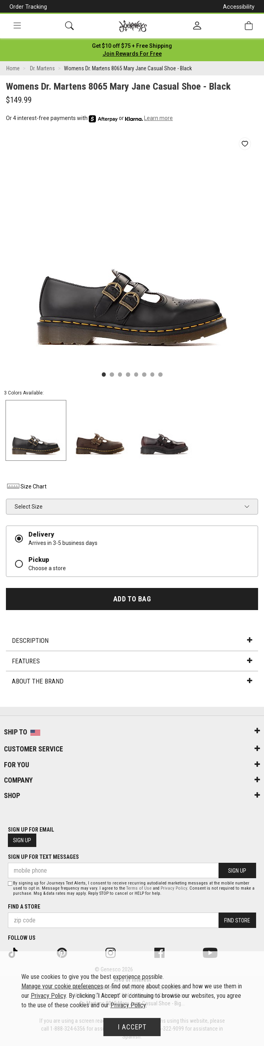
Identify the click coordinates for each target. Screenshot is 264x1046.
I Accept (132, 1027)
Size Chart (26, 486)
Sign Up (22, 840)
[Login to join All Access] (132, 46)
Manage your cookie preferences (62, 986)
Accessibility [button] (239, 7)
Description (132, 640)
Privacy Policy (174, 888)
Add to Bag (132, 599)
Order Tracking (28, 7)
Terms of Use (139, 888)
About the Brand (132, 681)
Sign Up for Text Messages (43, 857)
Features (132, 661)
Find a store (24, 906)
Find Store (237, 920)
